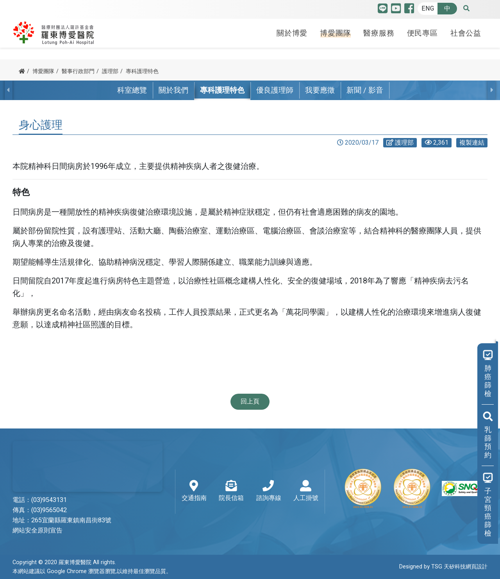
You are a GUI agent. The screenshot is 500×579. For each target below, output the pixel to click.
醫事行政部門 (78, 71)
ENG (427, 8)
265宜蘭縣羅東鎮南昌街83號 (71, 520)
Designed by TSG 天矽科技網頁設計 (443, 567)
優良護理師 (274, 90)
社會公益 (465, 32)
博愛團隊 (335, 32)
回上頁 (250, 401)
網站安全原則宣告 (37, 530)
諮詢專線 (268, 491)
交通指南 (194, 491)
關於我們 (173, 90)
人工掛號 (305, 491)
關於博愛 (292, 32)
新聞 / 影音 (364, 90)
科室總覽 (132, 90)
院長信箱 (231, 491)
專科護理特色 (142, 71)
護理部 (110, 71)
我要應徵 (320, 90)
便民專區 (422, 32)
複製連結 (471, 142)
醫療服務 (378, 32)
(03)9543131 (49, 500)
